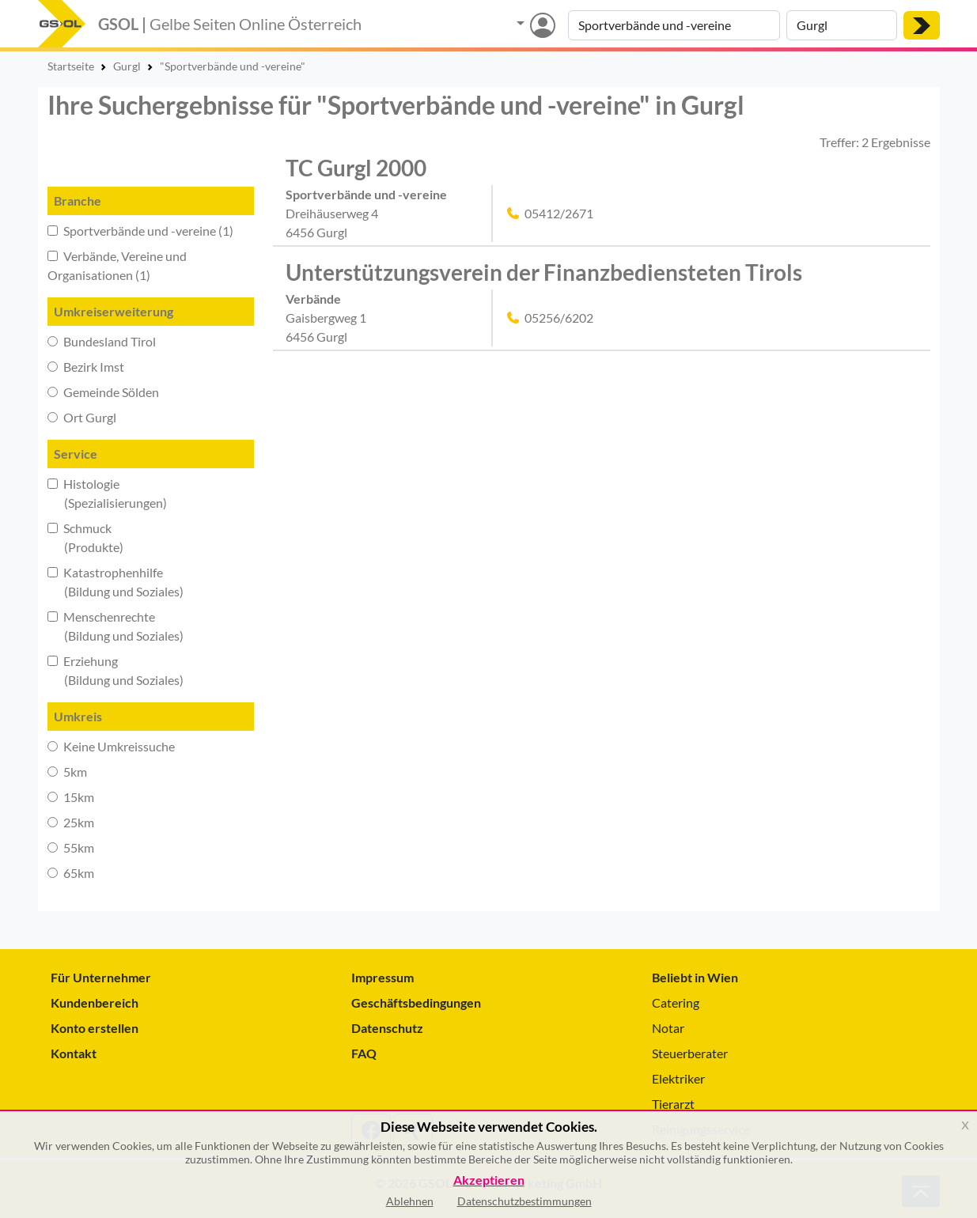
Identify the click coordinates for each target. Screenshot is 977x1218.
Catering (675, 1002)
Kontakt (74, 1053)
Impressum (382, 977)
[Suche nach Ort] (841, 25)
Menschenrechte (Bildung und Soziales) (115, 626)
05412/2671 (558, 213)
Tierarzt (673, 1103)
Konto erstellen (94, 1027)
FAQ (364, 1053)
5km (67, 771)
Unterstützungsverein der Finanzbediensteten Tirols (544, 272)
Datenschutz (387, 1027)
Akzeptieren (488, 1180)
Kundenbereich (94, 1002)
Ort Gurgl (81, 417)
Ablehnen (410, 1201)
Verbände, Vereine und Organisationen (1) (117, 265)
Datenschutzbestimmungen (524, 1201)
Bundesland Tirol (101, 341)
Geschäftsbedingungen (416, 1002)
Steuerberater (690, 1053)
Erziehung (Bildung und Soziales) (115, 670)
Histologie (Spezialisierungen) (107, 493)
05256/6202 (558, 317)
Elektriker (678, 1078)
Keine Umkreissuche (111, 746)
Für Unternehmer (101, 977)
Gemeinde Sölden (103, 391)
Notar (668, 1027)
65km (70, 872)
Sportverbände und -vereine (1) (140, 230)
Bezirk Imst (85, 366)
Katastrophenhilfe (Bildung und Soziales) (115, 582)
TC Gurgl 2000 (356, 167)
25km (70, 822)
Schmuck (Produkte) (85, 537)
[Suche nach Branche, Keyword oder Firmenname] (674, 25)
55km (70, 847)
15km (70, 796)
